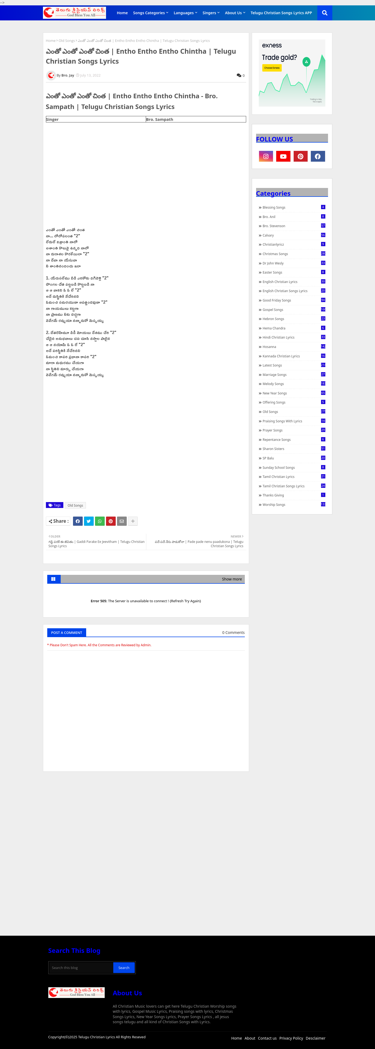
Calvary (294, 235)
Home (122, 12)
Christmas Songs (294, 253)
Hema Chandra (294, 328)
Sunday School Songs (294, 467)
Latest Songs (294, 365)
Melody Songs (294, 383)
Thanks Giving (294, 495)
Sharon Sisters (294, 448)
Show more (232, 579)
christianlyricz (294, 244)
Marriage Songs (294, 374)
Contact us (267, 1038)
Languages (184, 12)
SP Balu (294, 458)
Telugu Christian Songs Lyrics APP (281, 12)
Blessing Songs (294, 207)
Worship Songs (294, 504)
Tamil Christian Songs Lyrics (294, 486)
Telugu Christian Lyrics (97, 1037)
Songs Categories (149, 12)
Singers (209, 12)
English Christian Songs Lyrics (294, 290)
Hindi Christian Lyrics (294, 337)
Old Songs (67, 40)
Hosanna (294, 346)
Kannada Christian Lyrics (294, 356)
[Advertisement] (146, 816)
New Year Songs (294, 393)
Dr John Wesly (294, 263)
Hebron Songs (294, 318)
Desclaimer (315, 1038)
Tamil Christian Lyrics (294, 476)
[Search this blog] (81, 967)
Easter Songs (294, 272)
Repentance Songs (294, 439)
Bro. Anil (294, 216)
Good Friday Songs (294, 300)
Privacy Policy (291, 1038)
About (250, 1038)
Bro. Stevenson (294, 225)
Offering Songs (294, 402)
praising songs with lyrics (294, 421)
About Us (233, 12)
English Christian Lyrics (294, 281)
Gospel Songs (294, 309)
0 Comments (233, 632)
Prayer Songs (294, 430)
